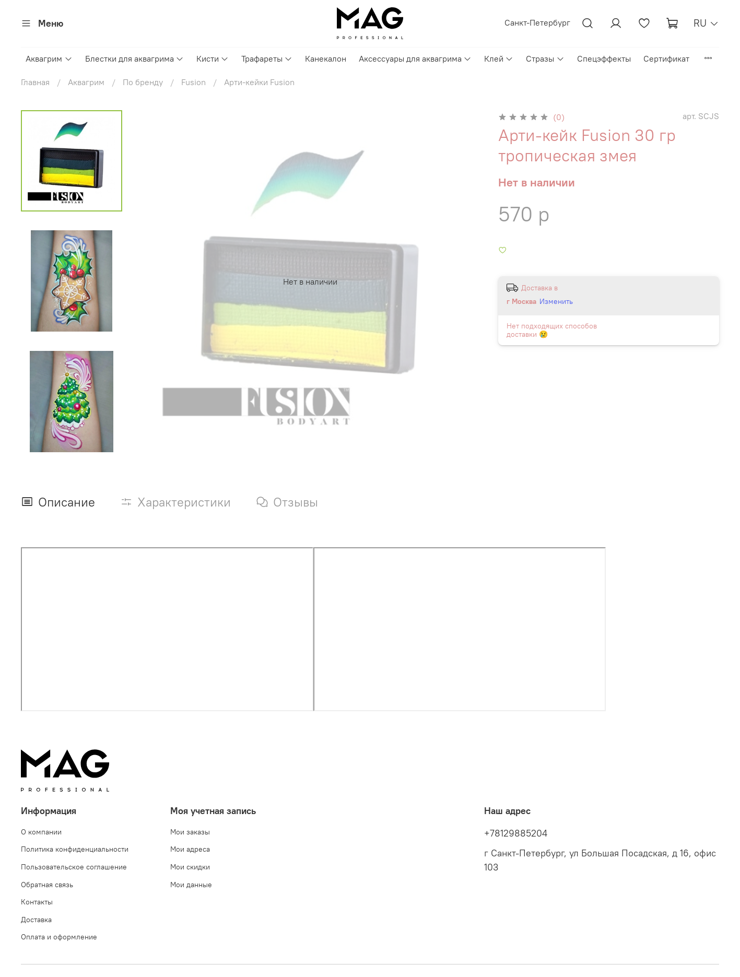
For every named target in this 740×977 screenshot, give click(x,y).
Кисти (212, 58)
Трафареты (266, 58)
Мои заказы (190, 832)
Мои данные (191, 884)
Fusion (193, 82)
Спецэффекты (604, 58)
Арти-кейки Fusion (259, 82)
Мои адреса (190, 849)
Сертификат (666, 58)
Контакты (37, 902)
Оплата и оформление (59, 936)
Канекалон (325, 58)
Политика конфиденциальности (74, 849)
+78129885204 (515, 833)
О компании (41, 832)
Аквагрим (49, 58)
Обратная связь (47, 884)
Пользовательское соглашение (74, 867)
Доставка (36, 919)
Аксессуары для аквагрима (415, 58)
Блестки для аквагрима (134, 58)
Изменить (556, 301)
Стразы (545, 58)
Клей (498, 58)
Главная (35, 82)
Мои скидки (190, 867)
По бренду (143, 82)
